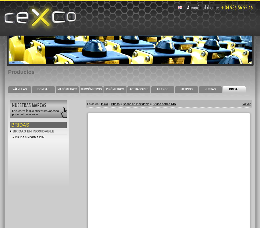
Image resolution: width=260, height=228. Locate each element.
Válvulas (19, 89)
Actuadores (138, 89)
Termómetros (91, 89)
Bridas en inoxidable (33, 131)
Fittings (186, 89)
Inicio (104, 103)
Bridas (234, 89)
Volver (246, 103)
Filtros (162, 89)
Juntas (210, 89)
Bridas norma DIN (29, 137)
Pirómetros (115, 89)
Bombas (43, 89)
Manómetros (67, 89)
